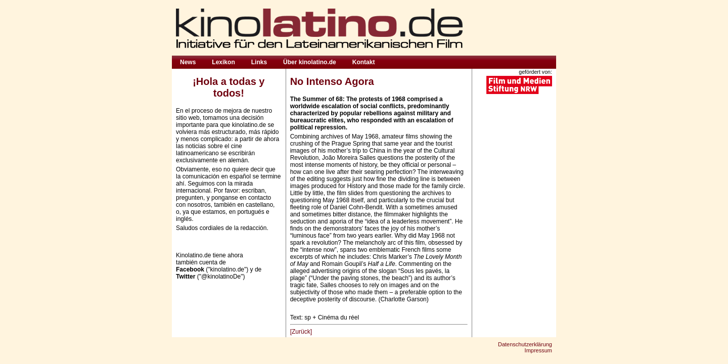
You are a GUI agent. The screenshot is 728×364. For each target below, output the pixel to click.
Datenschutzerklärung (525, 344)
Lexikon (223, 62)
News (188, 62)
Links (259, 62)
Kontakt (363, 62)
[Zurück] (301, 331)
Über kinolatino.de (309, 62)
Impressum (538, 350)
